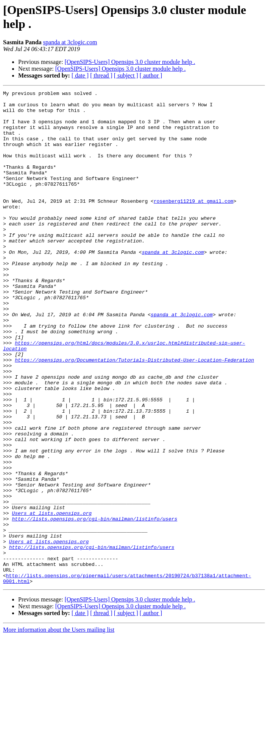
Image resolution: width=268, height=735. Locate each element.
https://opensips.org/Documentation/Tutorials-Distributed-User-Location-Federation (134, 414)
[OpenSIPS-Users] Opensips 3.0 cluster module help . (130, 62)
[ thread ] (101, 75)
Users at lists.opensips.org (52, 598)
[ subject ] (126, 75)
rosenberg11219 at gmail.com (194, 223)
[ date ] (80, 75)
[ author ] (151, 75)
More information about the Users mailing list (58, 728)
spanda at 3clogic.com (70, 42)
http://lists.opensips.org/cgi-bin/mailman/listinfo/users (94, 604)
